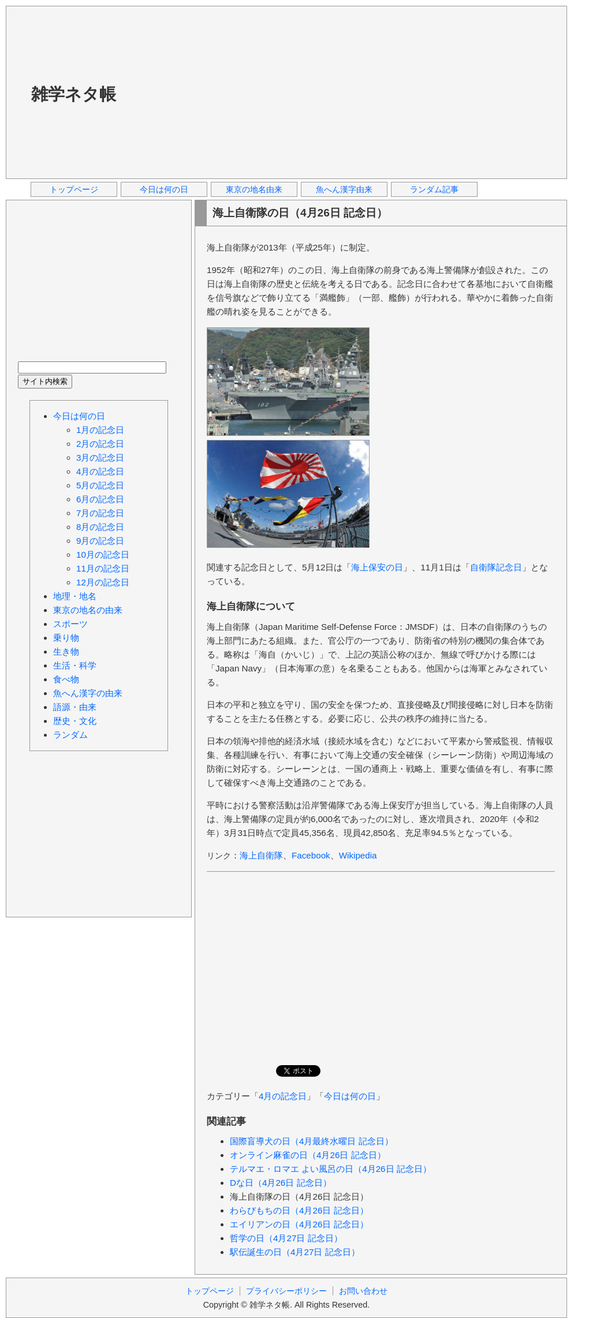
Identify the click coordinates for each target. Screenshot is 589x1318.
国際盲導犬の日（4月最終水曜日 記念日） (311, 1141)
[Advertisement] (289, 92)
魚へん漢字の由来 (87, 693)
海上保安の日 (377, 567)
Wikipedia (358, 855)
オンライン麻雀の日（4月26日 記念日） (308, 1155)
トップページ (74, 189)
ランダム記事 (434, 189)
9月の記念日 (100, 541)
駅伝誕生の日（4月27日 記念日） (295, 1252)
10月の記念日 (102, 554)
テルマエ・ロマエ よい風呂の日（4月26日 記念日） (330, 1169)
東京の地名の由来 (87, 610)
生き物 (66, 651)
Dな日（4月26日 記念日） (280, 1183)
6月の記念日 (100, 499)
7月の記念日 (100, 513)
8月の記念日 (100, 527)
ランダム (70, 735)
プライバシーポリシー (286, 1290)
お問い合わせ (363, 1290)
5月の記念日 (100, 485)
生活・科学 (74, 665)
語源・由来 (74, 707)
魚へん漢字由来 (344, 189)
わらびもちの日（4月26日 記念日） (299, 1210)
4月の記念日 (283, 1096)
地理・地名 (74, 596)
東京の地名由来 (254, 189)
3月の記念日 (100, 457)
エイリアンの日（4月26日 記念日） (299, 1224)
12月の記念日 (102, 582)
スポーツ (70, 624)
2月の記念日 (100, 444)
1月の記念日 (100, 430)
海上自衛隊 (261, 855)
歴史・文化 (74, 721)
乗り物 (66, 638)
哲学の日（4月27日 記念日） (286, 1238)
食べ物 (66, 679)
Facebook (311, 855)
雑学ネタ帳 (73, 94)
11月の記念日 (102, 568)
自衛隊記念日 (496, 567)
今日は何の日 (164, 189)
